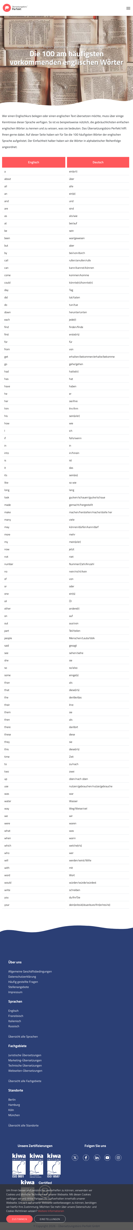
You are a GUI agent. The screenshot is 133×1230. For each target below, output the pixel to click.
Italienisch (14, 1021)
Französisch (15, 1016)
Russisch (13, 1026)
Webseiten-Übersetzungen (25, 1070)
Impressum (15, 992)
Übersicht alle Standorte (23, 1125)
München (14, 1115)
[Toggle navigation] (128, 7)
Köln (11, 1110)
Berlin (12, 1099)
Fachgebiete (17, 1045)
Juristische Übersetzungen (24, 1055)
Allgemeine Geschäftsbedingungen (30, 971)
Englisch (13, 1010)
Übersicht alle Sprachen (23, 1036)
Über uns (14, 962)
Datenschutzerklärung (22, 976)
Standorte (15, 1090)
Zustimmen (19, 1219)
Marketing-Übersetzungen (25, 1060)
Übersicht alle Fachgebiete (24, 1081)
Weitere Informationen (51, 1211)
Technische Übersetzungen (25, 1065)
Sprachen (15, 1001)
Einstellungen (50, 1219)
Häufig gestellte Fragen (23, 982)
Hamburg (14, 1105)
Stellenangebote (18, 987)
